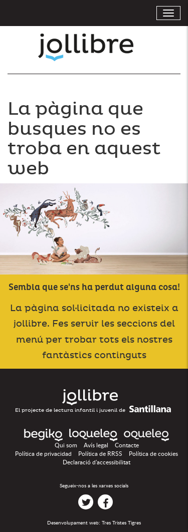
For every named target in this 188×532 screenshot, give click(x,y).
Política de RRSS (100, 454)
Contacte (127, 445)
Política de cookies (153, 454)
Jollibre (94, 47)
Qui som (66, 445)
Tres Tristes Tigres (121, 522)
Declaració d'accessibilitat (96, 462)
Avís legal (96, 445)
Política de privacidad (43, 454)
